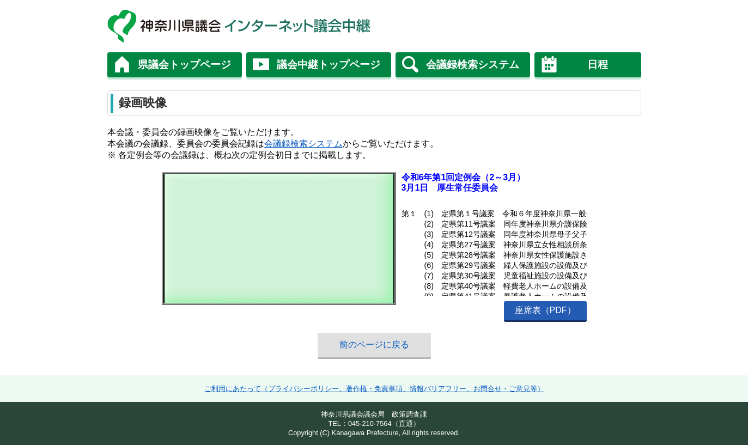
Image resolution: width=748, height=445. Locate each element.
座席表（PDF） (545, 310)
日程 (597, 64)
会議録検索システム (472, 64)
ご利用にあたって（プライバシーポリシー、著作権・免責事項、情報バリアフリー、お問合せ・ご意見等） (374, 389)
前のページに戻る (374, 344)
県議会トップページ (184, 64)
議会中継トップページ (328, 64)
